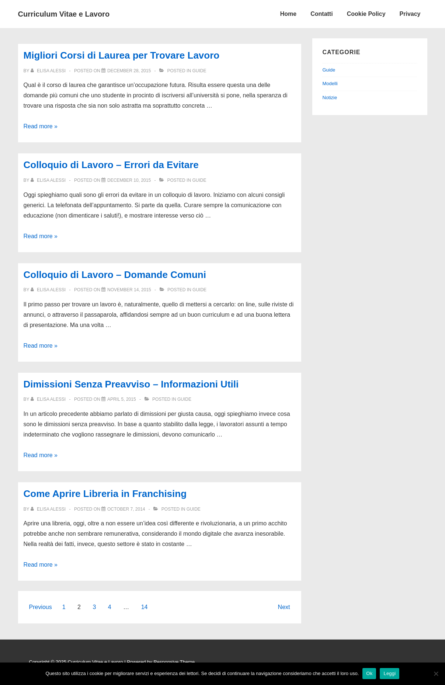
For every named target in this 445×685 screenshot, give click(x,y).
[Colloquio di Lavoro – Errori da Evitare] (129, 180)
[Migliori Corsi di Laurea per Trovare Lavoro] (129, 70)
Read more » (41, 126)
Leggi (389, 673)
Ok (369, 673)
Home (288, 14)
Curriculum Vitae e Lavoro (64, 14)
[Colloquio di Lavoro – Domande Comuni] (129, 289)
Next (284, 607)
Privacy (410, 14)
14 (144, 607)
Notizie (330, 97)
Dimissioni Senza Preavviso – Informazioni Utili (131, 384)
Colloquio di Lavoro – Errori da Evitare (111, 164)
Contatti (321, 14)
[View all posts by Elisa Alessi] (49, 70)
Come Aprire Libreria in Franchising (105, 493)
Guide (199, 70)
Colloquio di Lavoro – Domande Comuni (115, 274)
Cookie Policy (366, 14)
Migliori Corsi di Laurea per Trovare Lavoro (122, 55)
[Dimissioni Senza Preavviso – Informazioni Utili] (121, 399)
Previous (40, 607)
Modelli (330, 83)
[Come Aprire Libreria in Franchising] (126, 509)
